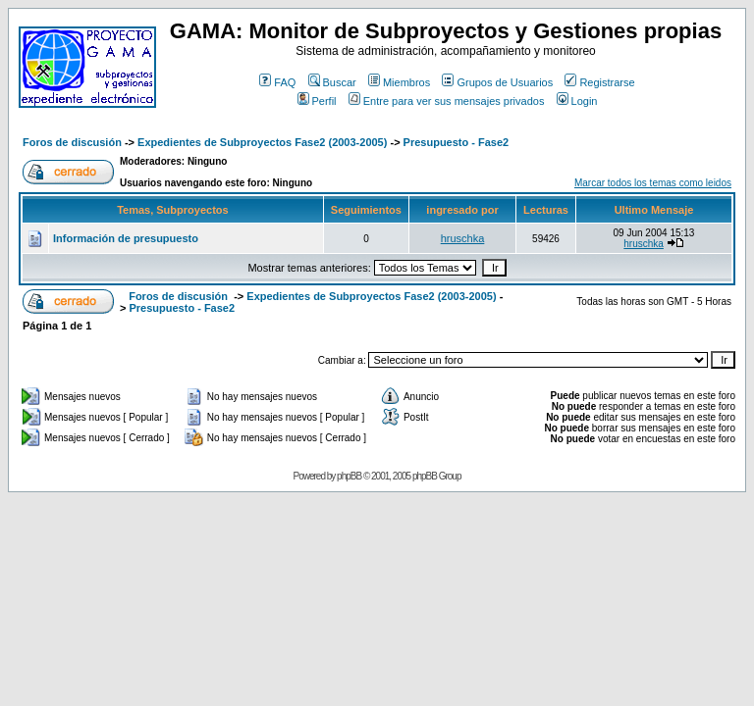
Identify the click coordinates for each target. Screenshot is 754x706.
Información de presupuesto (125, 238)
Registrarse (599, 82)
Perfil (317, 101)
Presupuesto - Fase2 (457, 142)
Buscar (332, 82)
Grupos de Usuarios (497, 82)
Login (577, 101)
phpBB (349, 476)
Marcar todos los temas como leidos (652, 182)
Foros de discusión (72, 142)
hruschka (463, 238)
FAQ (277, 82)
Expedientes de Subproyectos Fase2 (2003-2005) (262, 142)
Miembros (399, 82)
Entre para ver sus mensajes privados (447, 101)
